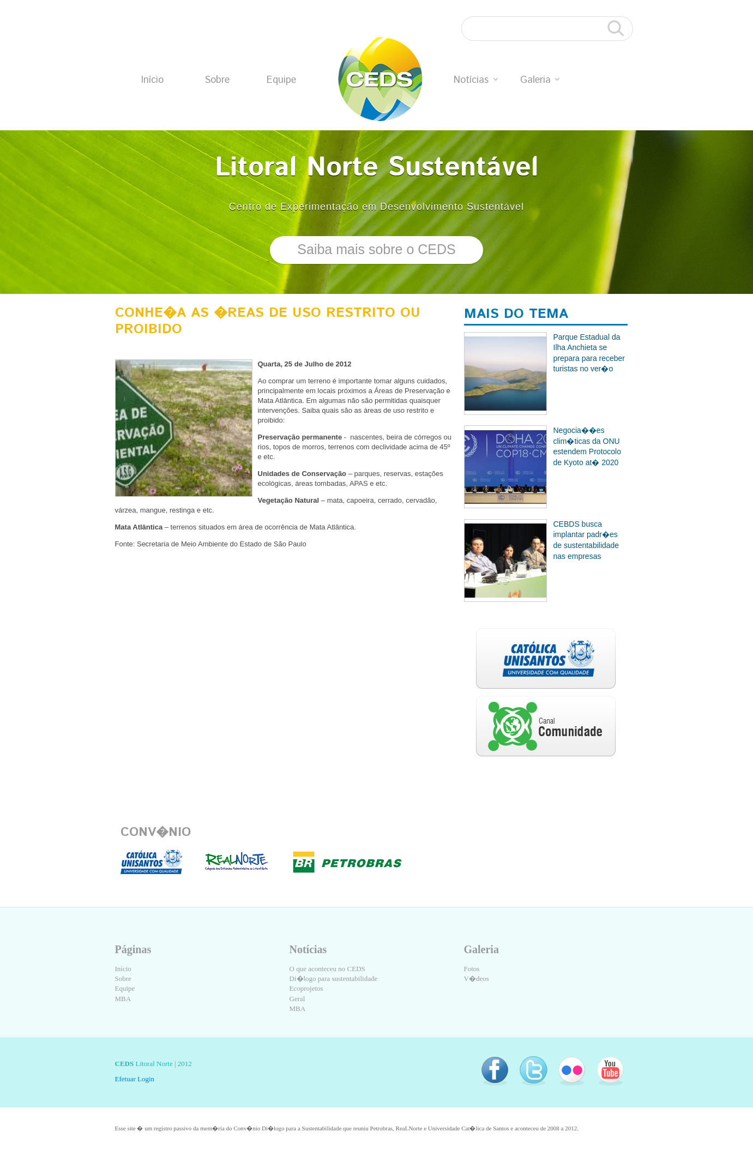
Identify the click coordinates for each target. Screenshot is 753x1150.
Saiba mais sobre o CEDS (376, 249)
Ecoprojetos (306, 988)
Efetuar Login (135, 1079)
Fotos (472, 969)
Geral (297, 999)
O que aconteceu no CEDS (327, 969)
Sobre (217, 80)
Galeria (539, 80)
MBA (123, 999)
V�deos (476, 978)
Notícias (476, 80)
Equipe (281, 80)
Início (152, 80)
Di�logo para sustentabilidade (334, 978)
